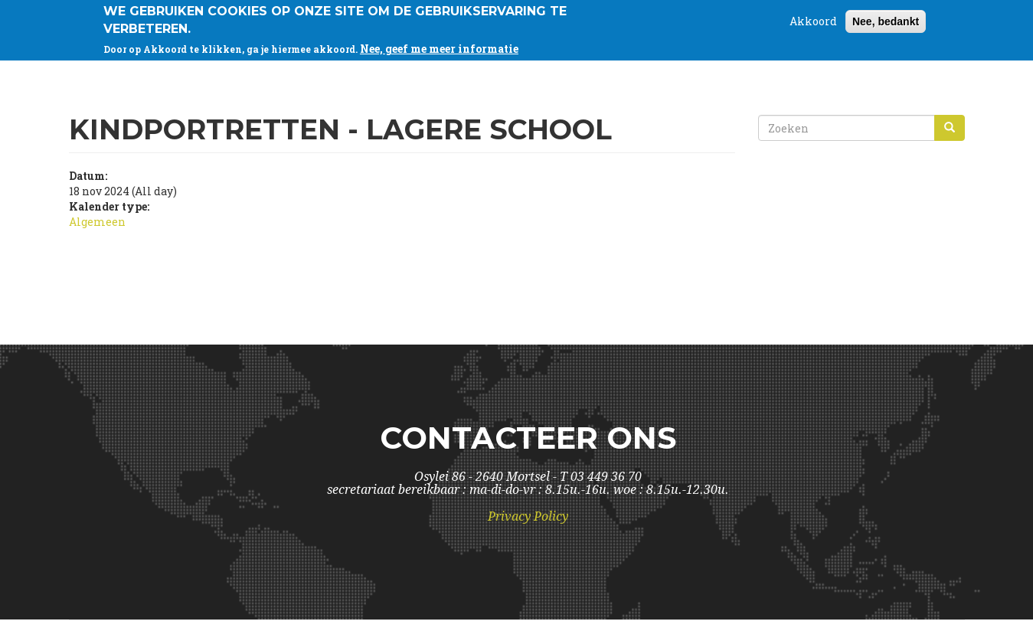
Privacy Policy (528, 516)
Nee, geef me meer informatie (439, 45)
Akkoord (813, 18)
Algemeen (97, 221)
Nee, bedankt (885, 18)
